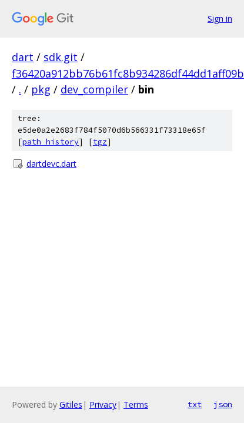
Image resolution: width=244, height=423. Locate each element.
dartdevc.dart (51, 163)
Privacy (102, 404)
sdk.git (61, 57)
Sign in (220, 18)
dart (23, 57)
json (222, 404)
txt (195, 404)
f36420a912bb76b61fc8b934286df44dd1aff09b (128, 73)
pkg (41, 89)
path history (50, 142)
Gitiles (70, 404)
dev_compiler (94, 89)
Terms (135, 404)
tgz (100, 142)
